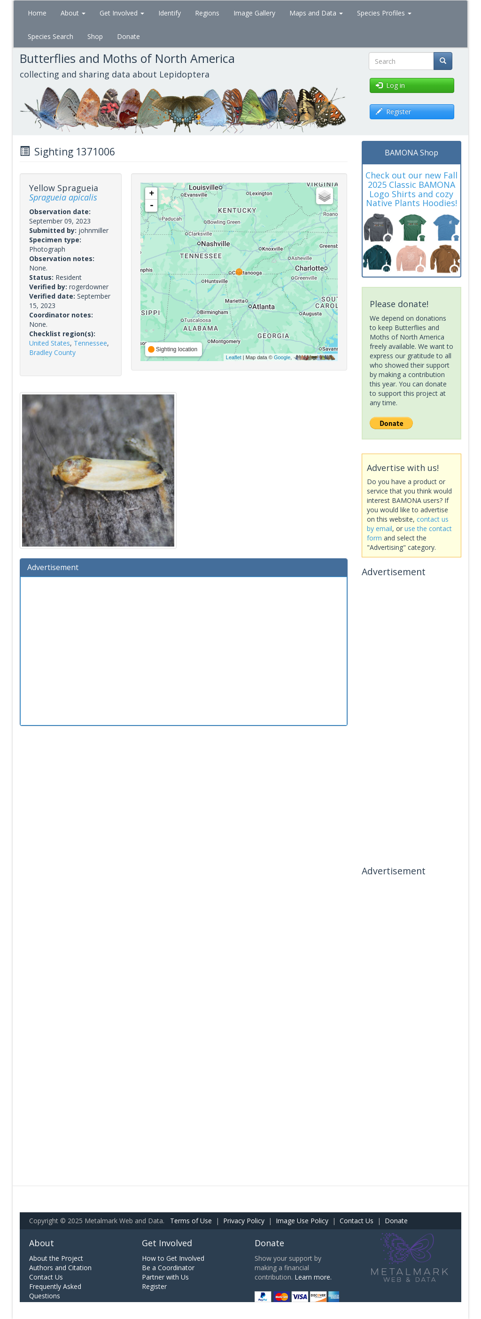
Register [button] (393, 111)
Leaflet (233, 357)
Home (37, 12)
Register (154, 1286)
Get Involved (122, 12)
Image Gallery (254, 12)
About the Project (56, 1258)
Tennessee (90, 343)
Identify (169, 12)
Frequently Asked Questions (55, 1291)
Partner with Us (165, 1277)
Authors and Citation (60, 1267)
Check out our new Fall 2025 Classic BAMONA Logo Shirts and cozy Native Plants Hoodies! (411, 189)
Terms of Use (191, 1220)
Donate (128, 36)
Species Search (50, 36)
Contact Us (356, 1220)
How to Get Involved (173, 1258)
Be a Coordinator (168, 1267)
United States (49, 343)
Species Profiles (384, 12)
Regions (207, 12)
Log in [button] (390, 85)
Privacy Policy (243, 1220)
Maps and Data (316, 12)
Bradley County (52, 352)
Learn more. (313, 1277)
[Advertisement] (184, 650)
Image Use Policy (302, 1220)
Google (282, 357)
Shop (95, 36)
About (73, 12)
